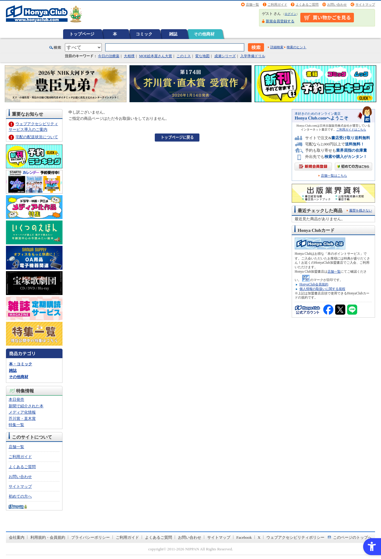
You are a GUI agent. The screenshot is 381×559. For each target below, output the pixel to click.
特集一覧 (16, 425)
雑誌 (173, 34)
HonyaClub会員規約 (313, 284)
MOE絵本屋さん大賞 (155, 56)
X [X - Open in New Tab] (259, 537)
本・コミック (20, 364)
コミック (144, 34)
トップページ (81, 34)
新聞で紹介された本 (26, 406)
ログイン (290, 13)
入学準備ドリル (252, 56)
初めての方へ (20, 496)
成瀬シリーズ (225, 56)
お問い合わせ (337, 4)
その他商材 (204, 34)
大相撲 (129, 56)
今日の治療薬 (108, 56)
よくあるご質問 (307, 4)
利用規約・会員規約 (47, 537)
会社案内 (16, 537)
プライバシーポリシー (90, 537)
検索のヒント (296, 47)
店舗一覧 (252, 4)
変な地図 (202, 56)
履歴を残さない (360, 210)
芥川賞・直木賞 (22, 418)
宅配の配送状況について (36, 137)
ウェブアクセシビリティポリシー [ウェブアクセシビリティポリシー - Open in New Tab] (295, 537)
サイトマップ (365, 4)
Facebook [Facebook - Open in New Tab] (244, 537)
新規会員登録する (280, 21)
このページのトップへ (352, 537)
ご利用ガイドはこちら (351, 129)
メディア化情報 (22, 412)
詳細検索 (276, 47)
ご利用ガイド (277, 4)
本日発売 (16, 399)
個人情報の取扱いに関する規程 (322, 289)
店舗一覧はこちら (334, 175)
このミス (184, 56)
